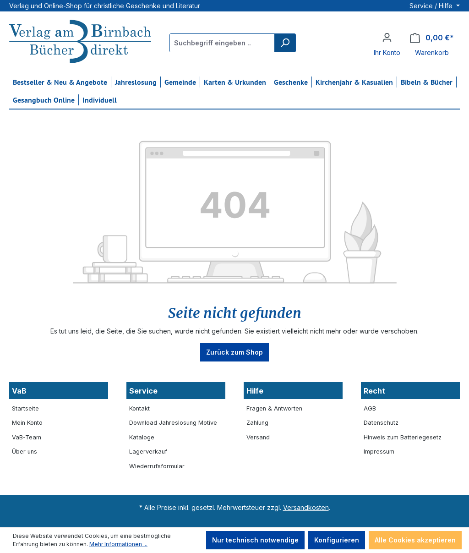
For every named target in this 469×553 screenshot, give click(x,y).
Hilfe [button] (254, 390)
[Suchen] (284, 43)
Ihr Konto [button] (387, 52)
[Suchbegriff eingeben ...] (222, 43)
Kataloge (141, 437)
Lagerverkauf (148, 451)
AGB (370, 408)
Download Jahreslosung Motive (173, 422)
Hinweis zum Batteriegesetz (403, 437)
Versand (258, 437)
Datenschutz (381, 422)
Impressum (379, 451)
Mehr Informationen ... (118, 544)
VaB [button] (19, 390)
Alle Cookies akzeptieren (415, 540)
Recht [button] (374, 390)
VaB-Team (26, 437)
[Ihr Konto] (387, 37)
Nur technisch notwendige (255, 540)
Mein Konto (27, 422)
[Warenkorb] (432, 37)
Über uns (24, 451)
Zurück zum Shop (234, 352)
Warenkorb (432, 52)
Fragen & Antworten (274, 408)
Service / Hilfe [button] (431, 6)
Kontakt (139, 408)
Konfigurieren (336, 540)
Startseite (25, 408)
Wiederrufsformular (157, 466)
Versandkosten (306, 507)
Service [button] (143, 390)
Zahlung (257, 422)
